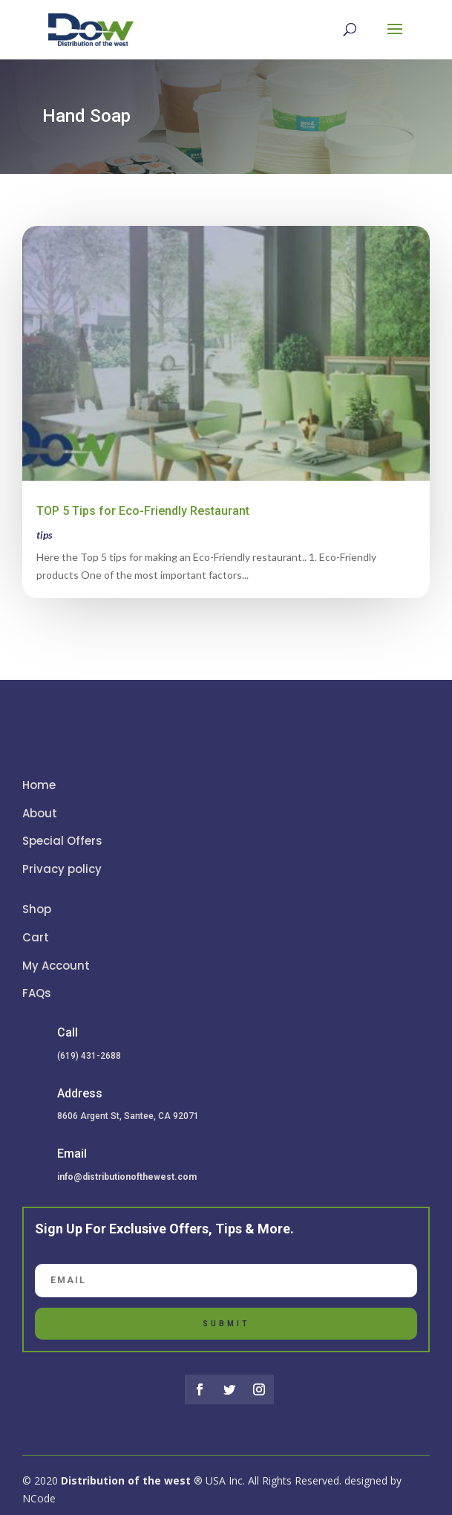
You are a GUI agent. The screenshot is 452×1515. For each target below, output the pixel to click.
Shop (36, 909)
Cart (35, 937)
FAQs (36, 993)
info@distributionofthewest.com (127, 1177)
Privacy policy (62, 869)
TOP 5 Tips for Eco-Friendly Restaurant (142, 511)
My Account (56, 965)
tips (44, 534)
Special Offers (62, 841)
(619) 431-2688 (89, 1056)
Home (39, 785)
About (39, 813)
